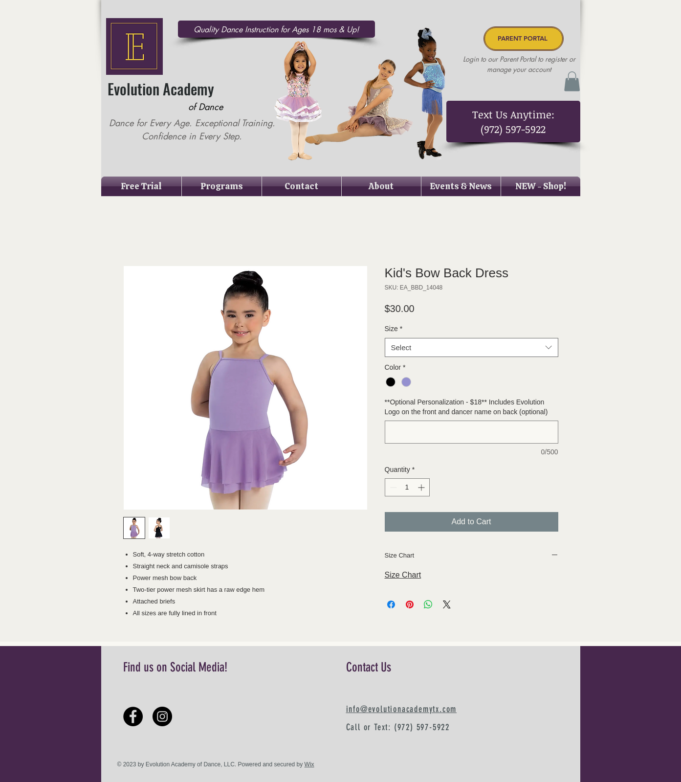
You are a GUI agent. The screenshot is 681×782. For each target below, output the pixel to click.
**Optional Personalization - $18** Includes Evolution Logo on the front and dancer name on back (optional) (466, 407)
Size (394, 329)
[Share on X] (447, 604)
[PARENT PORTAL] (523, 38)
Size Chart (403, 575)
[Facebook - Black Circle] (133, 716)
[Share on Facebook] (391, 604)
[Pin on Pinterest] (410, 604)
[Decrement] (392, 487)
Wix (309, 764)
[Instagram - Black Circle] (162, 716)
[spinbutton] (407, 487)
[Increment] (422, 487)
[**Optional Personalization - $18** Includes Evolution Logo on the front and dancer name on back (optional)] (471, 432)
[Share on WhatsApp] (428, 604)
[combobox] (471, 347)
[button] (572, 81)
